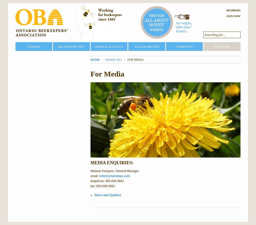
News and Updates (107, 195)
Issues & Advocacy (109, 46)
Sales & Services (146, 46)
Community (184, 46)
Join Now (233, 16)
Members (233, 10)
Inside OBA (222, 46)
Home (95, 59)
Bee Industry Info (71, 46)
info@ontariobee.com (114, 176)
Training (33, 46)
